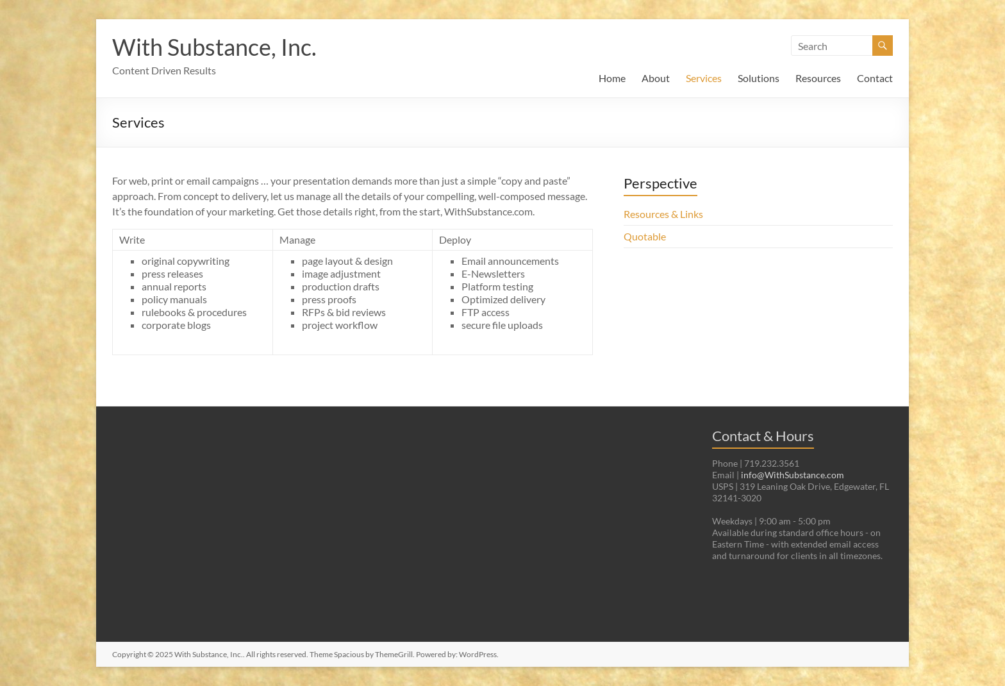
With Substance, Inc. (214, 47)
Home (612, 78)
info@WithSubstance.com (792, 474)
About (656, 78)
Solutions (758, 78)
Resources (818, 78)
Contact (875, 78)
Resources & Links (663, 214)
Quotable (645, 236)
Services (704, 78)
